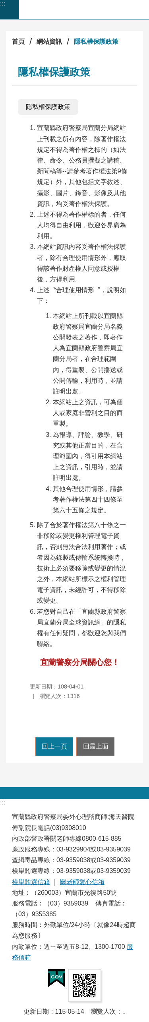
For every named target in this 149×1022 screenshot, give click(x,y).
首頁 (18, 41)
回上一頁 (54, 746)
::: (2, 3)
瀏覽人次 (103, 1011)
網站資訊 (49, 41)
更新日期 (36, 1011)
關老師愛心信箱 (82, 881)
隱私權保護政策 (96, 41)
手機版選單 (9, 9)
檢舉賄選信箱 (31, 881)
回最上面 (95, 746)
